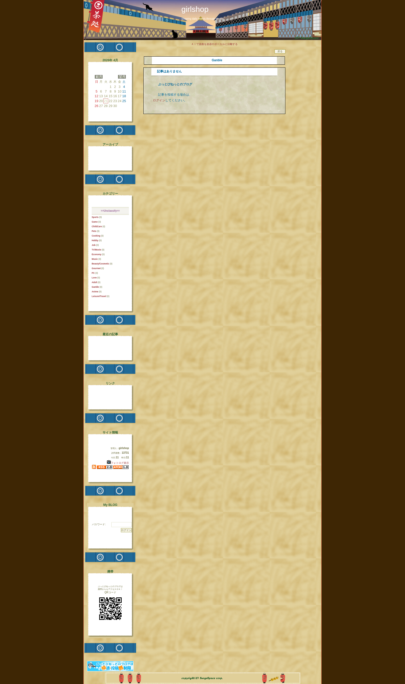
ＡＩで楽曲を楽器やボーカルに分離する (214, 44)
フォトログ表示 (118, 462)
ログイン (159, 100)
